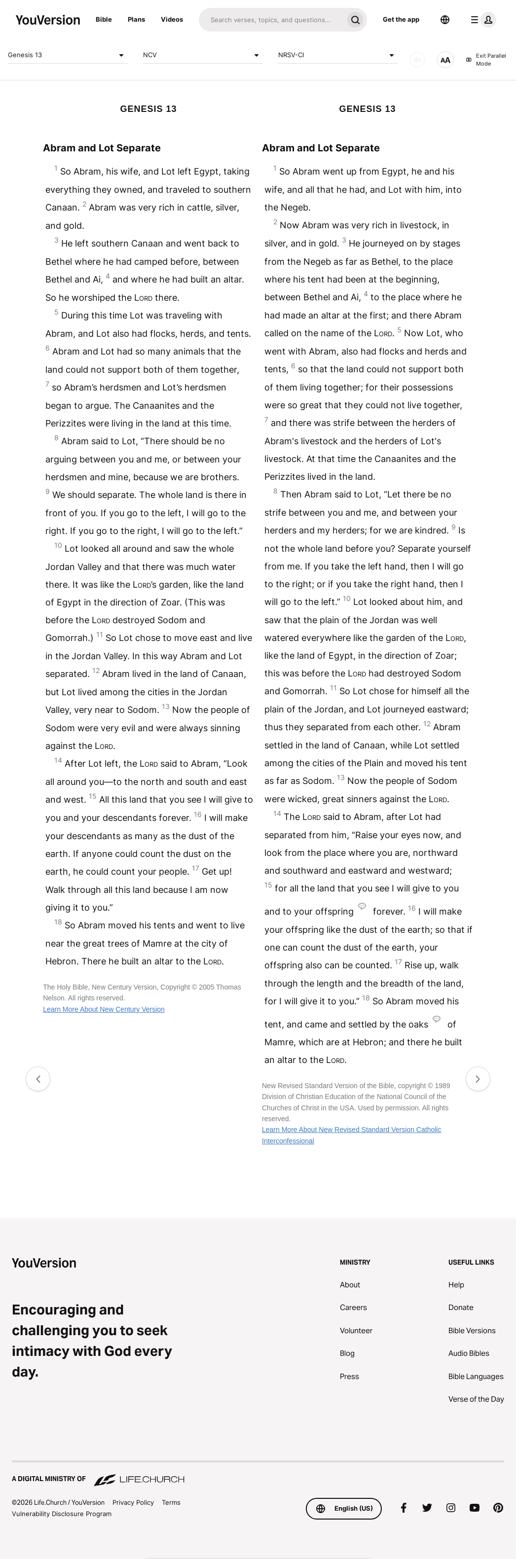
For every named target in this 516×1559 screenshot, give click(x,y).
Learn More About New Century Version (104, 1009)
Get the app (401, 19)
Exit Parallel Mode (486, 60)
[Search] (271, 20)
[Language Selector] (445, 20)
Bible (104, 19)
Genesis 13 (67, 55)
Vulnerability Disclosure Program (61, 1514)
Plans (136, 19)
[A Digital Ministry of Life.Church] (258, 1474)
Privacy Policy (133, 1502)
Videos (172, 19)
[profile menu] (481, 20)
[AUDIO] (417, 60)
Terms (171, 1502)
